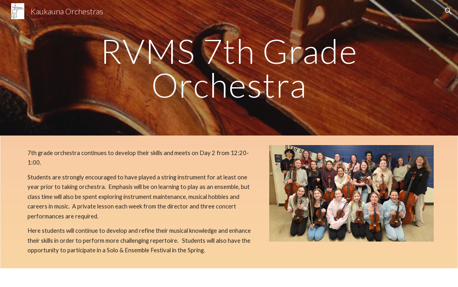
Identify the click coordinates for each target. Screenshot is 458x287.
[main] (229, 68)
